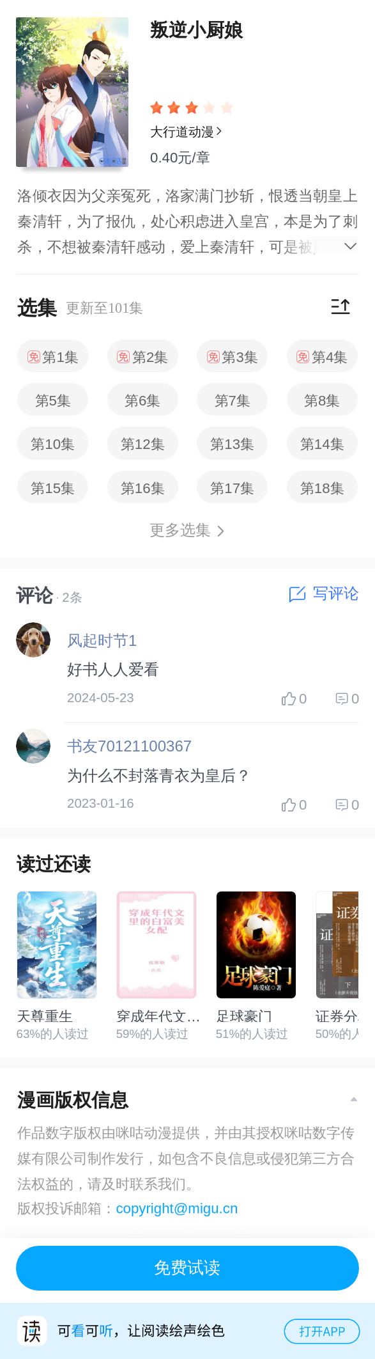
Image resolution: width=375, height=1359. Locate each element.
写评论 (324, 593)
